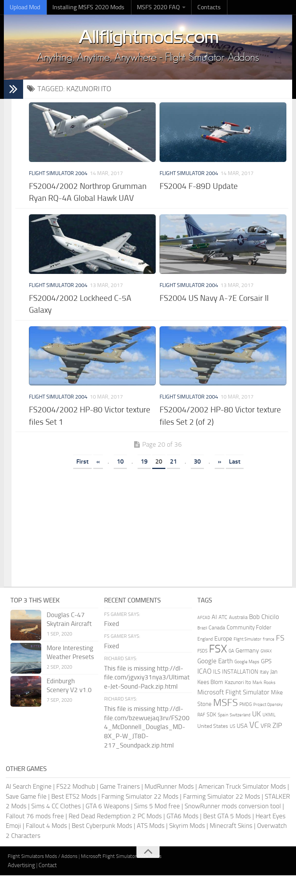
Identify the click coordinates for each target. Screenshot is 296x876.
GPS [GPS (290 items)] (266, 661)
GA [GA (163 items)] (231, 651)
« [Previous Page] (98, 462)
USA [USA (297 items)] (242, 726)
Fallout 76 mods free (35, 816)
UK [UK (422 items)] (256, 715)
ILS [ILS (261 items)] (216, 672)
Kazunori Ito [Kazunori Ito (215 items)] (238, 682)
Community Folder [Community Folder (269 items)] (249, 628)
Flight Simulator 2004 (58, 174)
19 (144, 462)
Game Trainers (120, 787)
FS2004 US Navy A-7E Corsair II (214, 298)
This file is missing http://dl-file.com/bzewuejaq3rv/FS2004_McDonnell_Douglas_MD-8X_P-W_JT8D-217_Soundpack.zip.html (147, 728)
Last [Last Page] (234, 462)
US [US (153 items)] (232, 726)
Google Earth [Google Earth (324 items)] (215, 661)
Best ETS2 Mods (74, 797)
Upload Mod (23, 7)
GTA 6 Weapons (108, 807)
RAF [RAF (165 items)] (201, 715)
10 (120, 462)
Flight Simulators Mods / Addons (42, 857)
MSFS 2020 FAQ (149, 7)
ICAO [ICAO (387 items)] (204, 672)
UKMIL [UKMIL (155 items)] (269, 715)
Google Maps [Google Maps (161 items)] (246, 662)
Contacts (196, 7)
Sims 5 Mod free (157, 807)
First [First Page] (82, 462)
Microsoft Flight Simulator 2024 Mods (121, 857)
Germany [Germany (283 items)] (247, 651)
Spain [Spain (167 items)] (223, 715)
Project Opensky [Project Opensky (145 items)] (268, 704)
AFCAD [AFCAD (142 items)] (203, 618)
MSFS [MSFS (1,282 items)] (225, 703)
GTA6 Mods (182, 816)
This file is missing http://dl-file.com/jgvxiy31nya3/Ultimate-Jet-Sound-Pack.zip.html (147, 678)
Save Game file (26, 797)
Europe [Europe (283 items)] (223, 638)
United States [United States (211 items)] (212, 726)
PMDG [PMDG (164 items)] (245, 704)
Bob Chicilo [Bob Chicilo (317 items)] (264, 617)
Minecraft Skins (231, 826)
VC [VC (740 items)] (254, 725)
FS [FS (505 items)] (280, 638)
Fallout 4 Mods (46, 826)
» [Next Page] (219, 462)
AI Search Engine (29, 787)
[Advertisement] (157, 526)
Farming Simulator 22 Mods (139, 797)
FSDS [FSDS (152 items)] (202, 651)
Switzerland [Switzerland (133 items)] (240, 715)
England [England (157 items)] (205, 639)
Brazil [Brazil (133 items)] (202, 628)
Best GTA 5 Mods (227, 816)
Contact (48, 865)
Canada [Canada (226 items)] (217, 628)
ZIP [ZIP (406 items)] (277, 726)
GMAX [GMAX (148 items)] (266, 651)
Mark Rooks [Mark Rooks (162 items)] (264, 683)
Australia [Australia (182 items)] (238, 618)
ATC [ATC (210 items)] (223, 617)
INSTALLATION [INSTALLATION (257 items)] (240, 672)
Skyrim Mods (187, 826)
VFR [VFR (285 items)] (266, 726)
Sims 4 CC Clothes (56, 807)
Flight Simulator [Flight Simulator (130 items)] (247, 639)
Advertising (21, 865)
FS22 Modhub (75, 787)
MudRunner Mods (169, 787)
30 (197, 462)
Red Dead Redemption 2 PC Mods (115, 816)
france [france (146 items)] (268, 639)
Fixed (111, 624)
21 (173, 462)
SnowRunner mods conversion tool (233, 807)
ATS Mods (151, 826)
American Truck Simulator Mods (242, 787)
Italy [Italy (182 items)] (264, 673)
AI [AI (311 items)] (214, 617)
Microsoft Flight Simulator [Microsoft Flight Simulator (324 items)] (233, 693)
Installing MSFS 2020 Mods (83, 7)
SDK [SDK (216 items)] (211, 715)
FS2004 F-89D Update (199, 187)
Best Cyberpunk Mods (102, 826)
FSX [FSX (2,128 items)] (218, 649)
